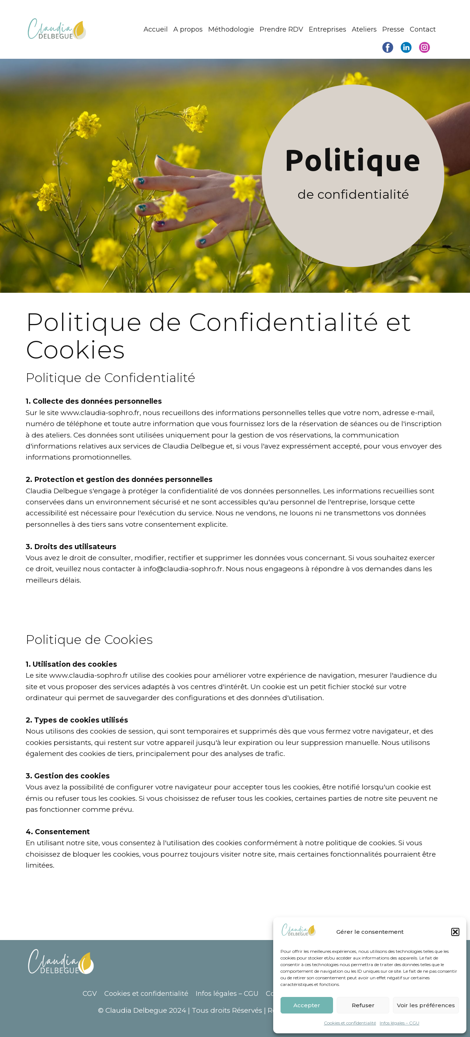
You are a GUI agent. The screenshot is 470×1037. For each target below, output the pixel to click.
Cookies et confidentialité (350, 1023)
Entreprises (327, 29)
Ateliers (364, 29)
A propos (188, 29)
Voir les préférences (426, 1005)
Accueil (156, 29)
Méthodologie (231, 29)
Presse (393, 29)
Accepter (306, 1005)
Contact (423, 29)
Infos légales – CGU (399, 1023)
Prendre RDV (281, 29)
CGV (90, 994)
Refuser (363, 1005)
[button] (455, 932)
